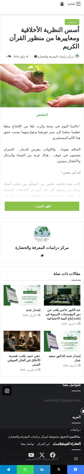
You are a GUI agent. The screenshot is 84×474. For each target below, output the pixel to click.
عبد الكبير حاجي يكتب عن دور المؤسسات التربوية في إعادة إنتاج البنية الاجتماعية (63, 314)
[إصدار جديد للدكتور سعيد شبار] (62, 341)
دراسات (72, 22)
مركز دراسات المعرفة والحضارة (55, 56)
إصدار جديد (33, 310)
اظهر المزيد (42, 206)
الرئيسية (58, 443)
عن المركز (43, 443)
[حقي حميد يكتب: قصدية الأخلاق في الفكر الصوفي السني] (22, 341)
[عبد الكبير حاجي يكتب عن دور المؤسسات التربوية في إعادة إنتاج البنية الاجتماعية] (62, 295)
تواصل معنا (27, 443)
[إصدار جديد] (22, 295)
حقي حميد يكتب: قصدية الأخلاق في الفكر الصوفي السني (23, 360)
